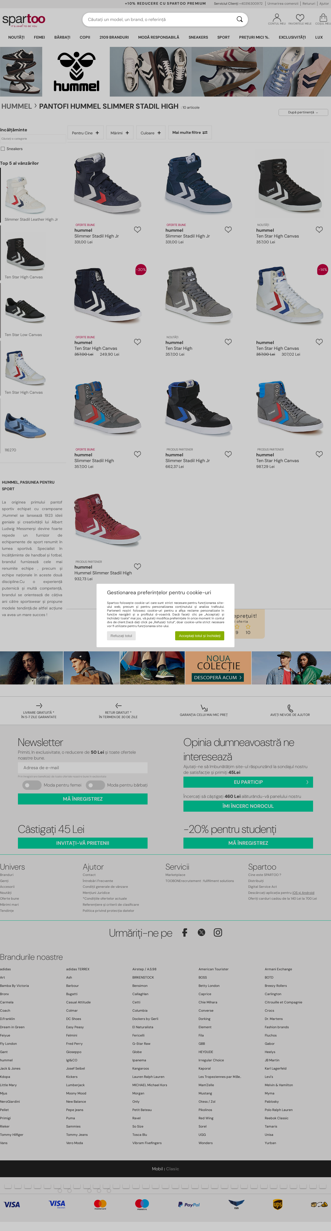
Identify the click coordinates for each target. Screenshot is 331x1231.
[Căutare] (239, 19)
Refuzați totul (121, 636)
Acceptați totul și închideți (199, 636)
